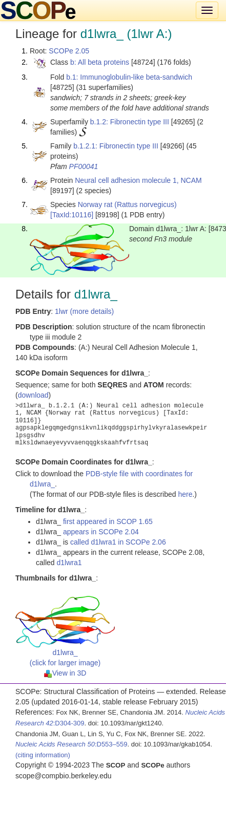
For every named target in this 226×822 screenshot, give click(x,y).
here (185, 494)
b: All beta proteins (99, 62)
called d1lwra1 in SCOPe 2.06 (118, 542)
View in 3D (65, 673)
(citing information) (42, 755)
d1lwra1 (68, 562)
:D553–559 (71, 744)
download (33, 395)
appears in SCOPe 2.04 (101, 532)
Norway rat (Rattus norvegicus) (127, 204)
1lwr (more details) (84, 311)
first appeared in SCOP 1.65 (108, 521)
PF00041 (83, 166)
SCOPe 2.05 (69, 51)
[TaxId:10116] (71, 215)
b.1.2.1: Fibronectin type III (115, 146)
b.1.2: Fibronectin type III (129, 122)
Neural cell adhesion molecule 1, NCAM (138, 180)
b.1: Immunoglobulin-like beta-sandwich (129, 77)
